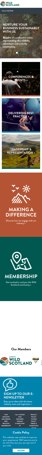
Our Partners (19, 418)
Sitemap (20, 421)
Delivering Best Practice (6, 421)
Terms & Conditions (33, 424)
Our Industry (6, 416)
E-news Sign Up (20, 424)
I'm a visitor (20, 415)
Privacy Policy (34, 416)
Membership (6, 426)
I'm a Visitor (7, 11)
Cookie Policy (34, 420)
